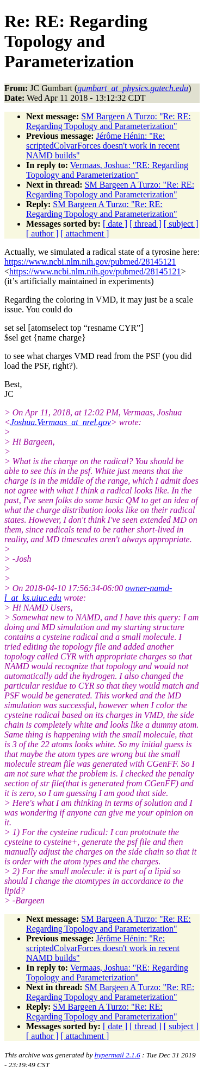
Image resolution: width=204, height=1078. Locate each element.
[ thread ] (145, 223)
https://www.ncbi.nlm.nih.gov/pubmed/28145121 (90, 261)
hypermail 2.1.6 (117, 1055)
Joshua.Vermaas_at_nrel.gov (60, 422)
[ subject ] (181, 223)
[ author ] (42, 233)
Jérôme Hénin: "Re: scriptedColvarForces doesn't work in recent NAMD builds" (103, 145)
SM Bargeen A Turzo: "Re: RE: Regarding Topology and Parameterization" (108, 121)
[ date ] (115, 223)
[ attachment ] (85, 233)
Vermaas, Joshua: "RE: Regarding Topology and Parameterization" (107, 170)
